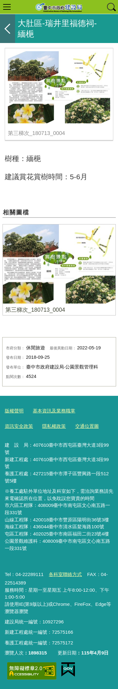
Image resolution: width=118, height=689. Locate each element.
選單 (7, 7)
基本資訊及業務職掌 (54, 410)
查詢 (111, 7)
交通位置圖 (87, 426)
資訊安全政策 (19, 426)
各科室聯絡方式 (65, 574)
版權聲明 (14, 410)
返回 (7, 28)
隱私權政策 (54, 426)
